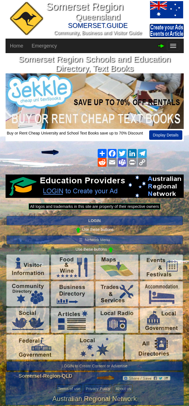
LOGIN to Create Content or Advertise (94, 366)
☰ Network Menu (94, 240)
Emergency (44, 46)
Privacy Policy (98, 389)
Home (16, 46)
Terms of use (69, 389)
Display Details (166, 135)
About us (123, 389)
